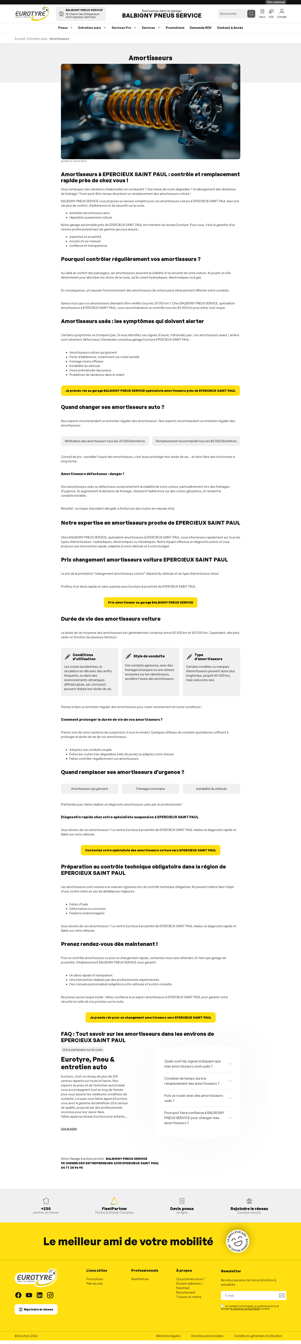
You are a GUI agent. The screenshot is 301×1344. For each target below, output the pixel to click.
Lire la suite (69, 1132)
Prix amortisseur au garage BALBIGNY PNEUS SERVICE (150, 606)
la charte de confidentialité (245, 1312)
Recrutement (185, 1296)
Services (148, 31)
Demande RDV (201, 31)
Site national (276, 2)
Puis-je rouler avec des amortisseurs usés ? (193, 1101)
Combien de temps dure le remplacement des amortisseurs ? (191, 1084)
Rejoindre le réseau (38, 1313)
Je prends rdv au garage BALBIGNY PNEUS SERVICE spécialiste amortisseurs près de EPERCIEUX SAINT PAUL (150, 394)
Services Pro (121, 31)
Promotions (175, 31)
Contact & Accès (230, 31)
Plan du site (94, 1287)
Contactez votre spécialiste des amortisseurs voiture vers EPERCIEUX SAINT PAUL (150, 854)
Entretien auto (89, 31)
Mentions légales (168, 1339)
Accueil (20, 42)
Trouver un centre (188, 1300)
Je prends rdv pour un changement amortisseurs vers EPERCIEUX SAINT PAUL (150, 1021)
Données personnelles (207, 1339)
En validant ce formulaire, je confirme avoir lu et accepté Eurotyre (250, 1310)
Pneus (63, 31)
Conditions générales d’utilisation (258, 1339)
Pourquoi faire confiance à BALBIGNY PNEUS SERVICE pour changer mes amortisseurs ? (194, 1121)
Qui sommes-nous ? (190, 1282)
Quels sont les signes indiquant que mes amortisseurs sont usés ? (192, 1067)
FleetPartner (140, 1282)
